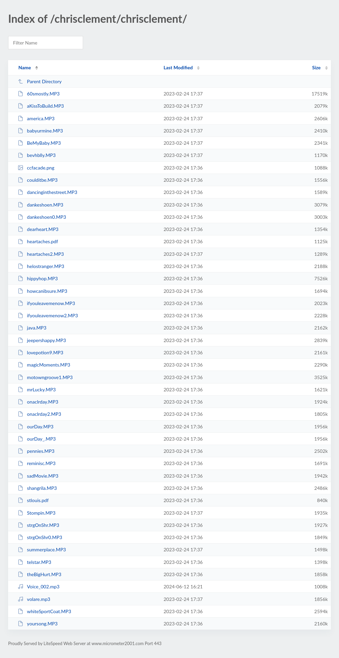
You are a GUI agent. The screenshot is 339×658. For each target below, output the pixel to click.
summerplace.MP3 (42, 549)
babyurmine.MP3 (40, 131)
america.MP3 (36, 118)
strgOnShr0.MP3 (40, 537)
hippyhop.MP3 (38, 278)
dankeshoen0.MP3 (42, 217)
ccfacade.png (36, 168)
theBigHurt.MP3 (39, 574)
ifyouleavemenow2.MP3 (48, 315)
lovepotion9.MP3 (40, 352)
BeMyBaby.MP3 (39, 143)
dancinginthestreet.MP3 (47, 192)
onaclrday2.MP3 (39, 414)
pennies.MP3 (36, 451)
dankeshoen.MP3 (40, 205)
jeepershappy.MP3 (42, 340)
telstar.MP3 (34, 562)
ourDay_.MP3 (37, 439)
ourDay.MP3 (35, 426)
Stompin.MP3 (36, 513)
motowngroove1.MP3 (45, 377)
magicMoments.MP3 (44, 365)
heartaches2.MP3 (41, 254)
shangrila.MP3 (37, 488)
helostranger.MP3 (41, 266)
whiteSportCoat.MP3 (44, 611)
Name (24, 67)
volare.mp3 (34, 599)
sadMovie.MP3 (38, 476)
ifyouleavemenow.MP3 (46, 303)
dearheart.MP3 (38, 229)
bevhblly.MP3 (37, 155)
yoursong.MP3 (38, 623)
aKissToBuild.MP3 (41, 106)
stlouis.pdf (33, 500)
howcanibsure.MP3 (42, 291)
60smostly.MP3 (39, 93)
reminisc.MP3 (37, 463)
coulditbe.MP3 (38, 180)
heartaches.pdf (38, 241)
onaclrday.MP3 (38, 402)
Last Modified (178, 67)
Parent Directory (40, 81)
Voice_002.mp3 (38, 586)
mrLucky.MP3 (37, 389)
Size (316, 67)
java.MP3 (32, 328)
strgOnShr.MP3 (38, 525)
